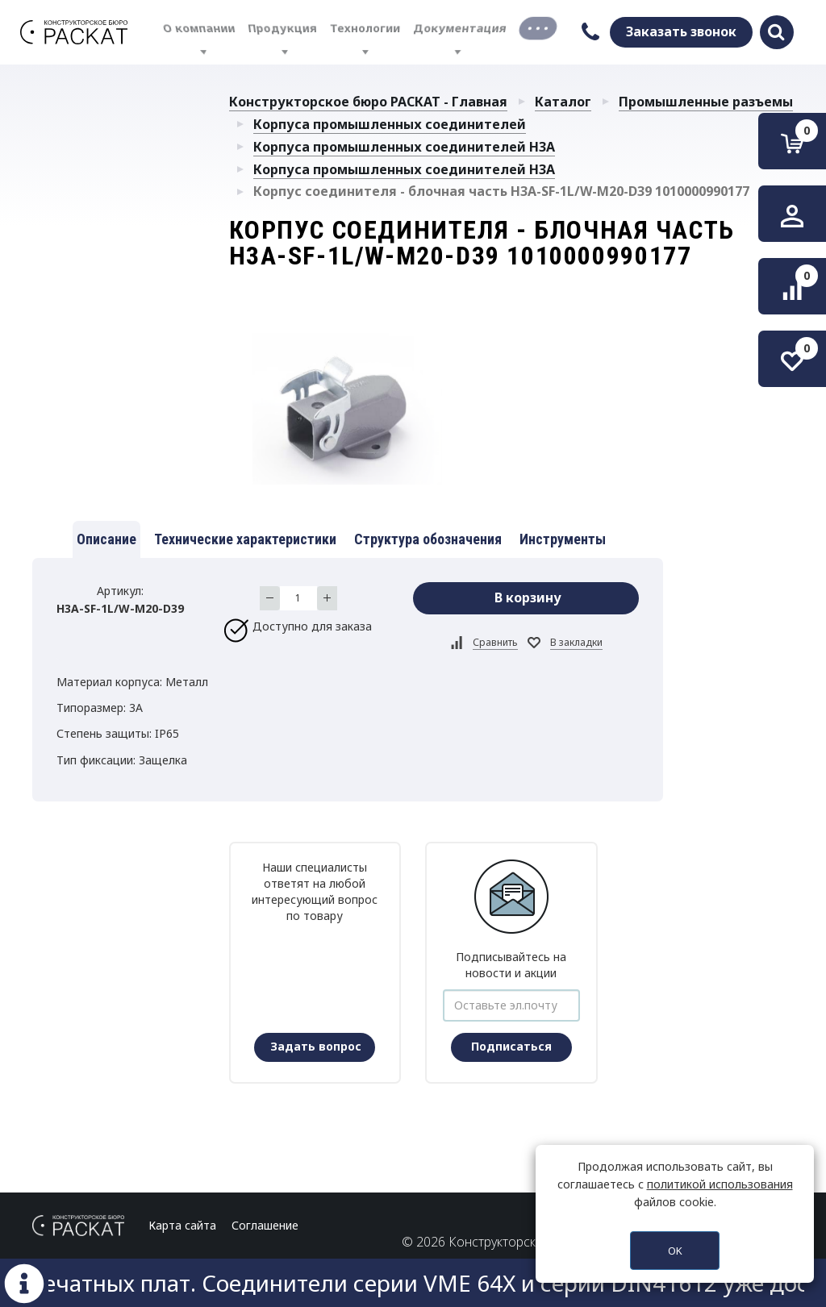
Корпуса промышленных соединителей (389, 124)
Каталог (563, 101)
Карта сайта (182, 1225)
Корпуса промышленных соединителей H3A (404, 147)
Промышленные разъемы (706, 101)
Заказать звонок (681, 31)
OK (675, 1250)
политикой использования (720, 1184)
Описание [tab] (106, 539)
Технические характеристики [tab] (245, 539)
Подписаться (511, 1046)
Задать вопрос (315, 1046)
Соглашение (265, 1225)
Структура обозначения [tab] (428, 539)
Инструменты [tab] (562, 539)
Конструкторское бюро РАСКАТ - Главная (368, 101)
